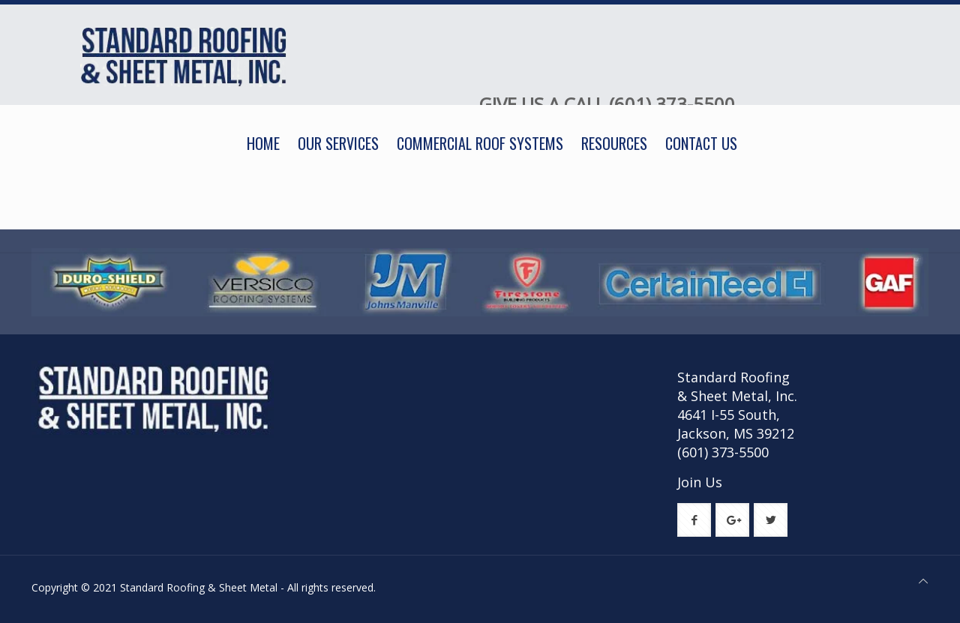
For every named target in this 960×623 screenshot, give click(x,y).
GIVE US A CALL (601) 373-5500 (607, 103)
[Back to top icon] (923, 580)
